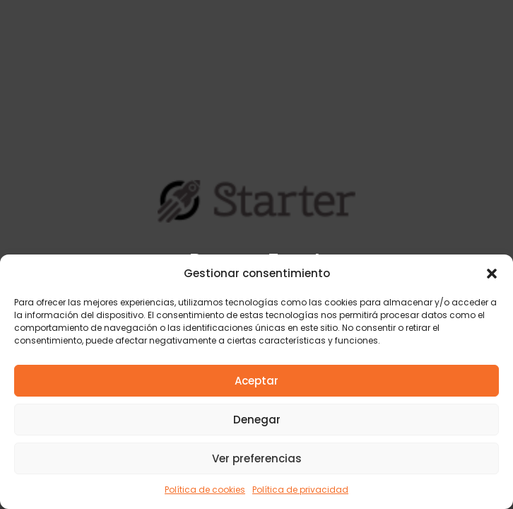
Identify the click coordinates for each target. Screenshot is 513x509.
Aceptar (256, 380)
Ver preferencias (257, 458)
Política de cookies (205, 490)
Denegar (257, 419)
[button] (492, 274)
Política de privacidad (300, 490)
